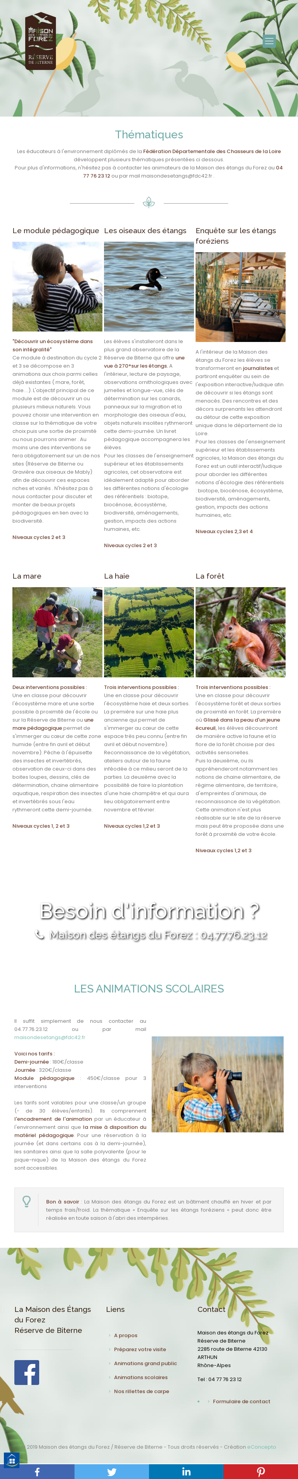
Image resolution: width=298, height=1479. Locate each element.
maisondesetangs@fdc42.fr (49, 1037)
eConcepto (261, 1447)
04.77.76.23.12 (31, 1029)
